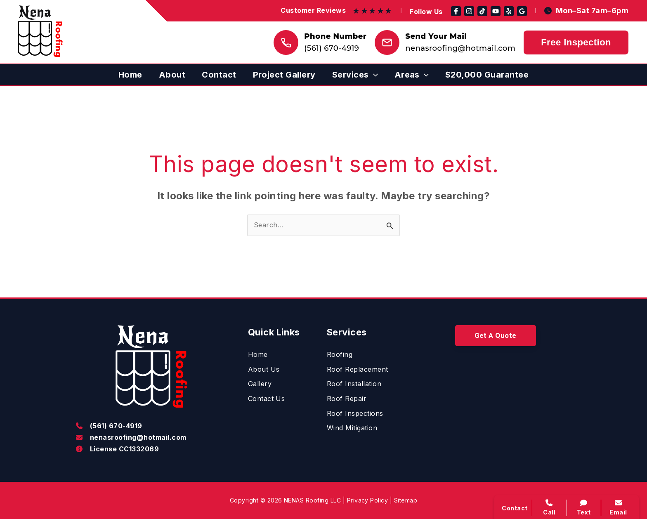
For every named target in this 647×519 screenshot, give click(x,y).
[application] (373, 74)
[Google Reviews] (522, 11)
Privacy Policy (367, 500)
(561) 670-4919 (331, 48)
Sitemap (405, 500)
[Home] (258, 354)
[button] (355, 74)
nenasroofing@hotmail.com (460, 48)
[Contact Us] (266, 399)
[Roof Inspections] (355, 413)
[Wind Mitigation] (352, 428)
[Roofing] (339, 354)
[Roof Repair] (346, 399)
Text (584, 507)
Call (549, 507)
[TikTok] (482, 11)
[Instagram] (469, 11)
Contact (514, 508)
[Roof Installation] (354, 384)
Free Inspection (576, 42)
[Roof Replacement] (357, 369)
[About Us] (264, 369)
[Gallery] (260, 384)
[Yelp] (509, 11)
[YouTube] (496, 11)
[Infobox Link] (151, 426)
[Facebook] (456, 11)
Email (618, 507)
